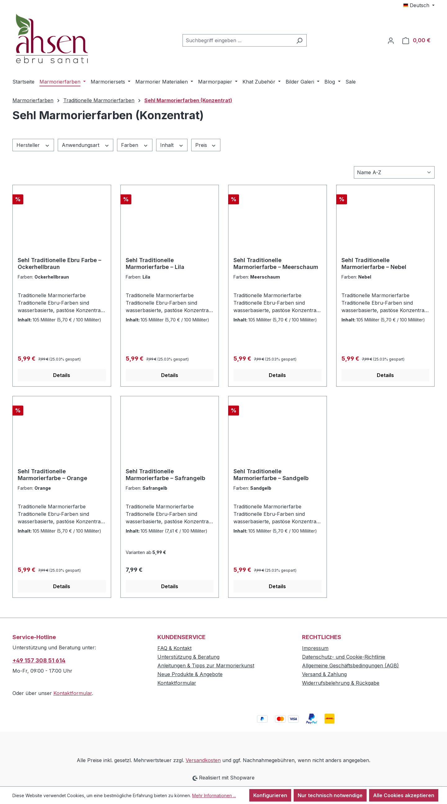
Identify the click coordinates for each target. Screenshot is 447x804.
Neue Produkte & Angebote (190, 674)
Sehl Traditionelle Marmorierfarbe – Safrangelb (165, 474)
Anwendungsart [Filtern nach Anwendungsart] (86, 145)
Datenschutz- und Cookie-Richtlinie (343, 657)
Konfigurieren (270, 795)
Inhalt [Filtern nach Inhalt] (172, 145)
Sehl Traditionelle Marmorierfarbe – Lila (155, 263)
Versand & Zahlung (324, 674)
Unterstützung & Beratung (188, 657)
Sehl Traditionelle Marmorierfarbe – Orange (52, 474)
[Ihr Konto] (390, 40)
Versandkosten (203, 760)
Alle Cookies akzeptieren (403, 795)
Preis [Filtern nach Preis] (205, 145)
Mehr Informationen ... (214, 795)
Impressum (315, 648)
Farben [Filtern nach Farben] (134, 145)
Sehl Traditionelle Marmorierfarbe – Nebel (373, 263)
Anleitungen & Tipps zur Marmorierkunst (205, 665)
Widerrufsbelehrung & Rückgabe (340, 683)
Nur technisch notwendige (330, 795)
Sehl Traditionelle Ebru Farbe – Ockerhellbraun (59, 263)
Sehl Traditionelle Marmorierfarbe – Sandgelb (271, 474)
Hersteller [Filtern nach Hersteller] (33, 145)
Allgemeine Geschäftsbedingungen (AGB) (350, 665)
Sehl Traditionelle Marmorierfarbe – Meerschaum (275, 263)
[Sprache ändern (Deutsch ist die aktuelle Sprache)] (419, 5)
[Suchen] (299, 40)
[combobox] (237, 40)
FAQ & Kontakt (174, 648)
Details (61, 375)
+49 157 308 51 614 (38, 660)
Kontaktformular (72, 693)
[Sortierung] (394, 172)
